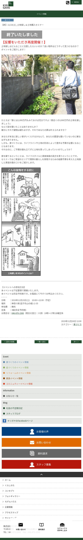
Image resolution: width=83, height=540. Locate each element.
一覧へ (41, 342)
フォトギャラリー (12, 496)
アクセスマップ (11, 512)
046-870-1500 (18, 313)
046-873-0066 (67, 2)
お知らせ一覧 (12, 396)
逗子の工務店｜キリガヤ (7, 3)
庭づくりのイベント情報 (17, 368)
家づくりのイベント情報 (17, 362)
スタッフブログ (13, 414)
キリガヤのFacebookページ (20, 421)
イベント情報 (41, 14)
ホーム (8, 480)
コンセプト (9, 491)
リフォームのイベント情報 (18, 373)
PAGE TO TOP (41, 474)
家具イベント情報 (14, 378)
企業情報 (9, 507)
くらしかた (9, 485)
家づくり (77, 324)
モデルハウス (10, 502)
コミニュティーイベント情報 (19, 384)
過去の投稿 (9, 342)
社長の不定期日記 (14, 408)
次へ (76, 342)
